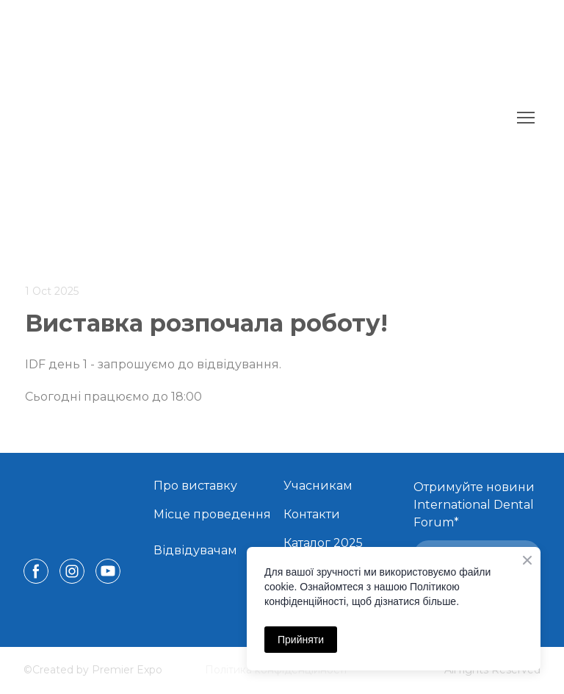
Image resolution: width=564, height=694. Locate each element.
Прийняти (301, 639)
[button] (36, 571)
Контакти (311, 514)
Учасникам (317, 486)
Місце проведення (212, 514)
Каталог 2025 (323, 543)
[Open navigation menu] (525, 117)
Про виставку (195, 486)
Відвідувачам (195, 550)
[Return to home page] (234, 117)
